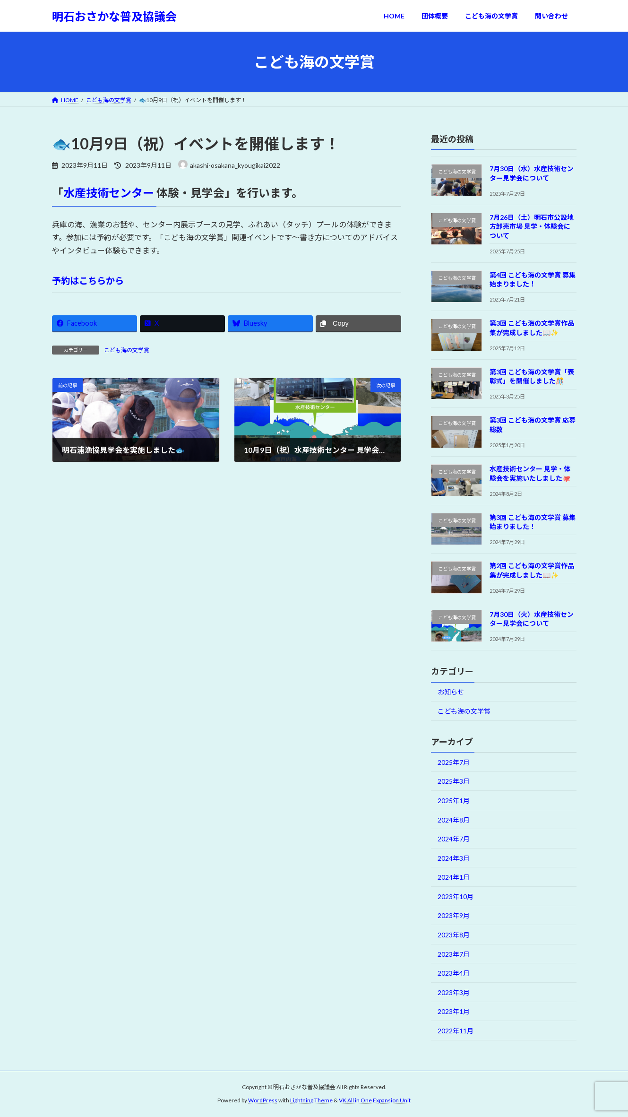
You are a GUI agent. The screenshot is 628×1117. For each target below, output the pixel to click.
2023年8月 (454, 935)
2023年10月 (455, 896)
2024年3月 (454, 858)
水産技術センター (109, 192)
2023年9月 (454, 916)
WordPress (262, 1100)
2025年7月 (454, 762)
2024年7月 (454, 839)
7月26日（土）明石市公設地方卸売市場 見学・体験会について (531, 226)
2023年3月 (454, 992)
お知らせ (451, 692)
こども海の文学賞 (126, 350)
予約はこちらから (88, 280)
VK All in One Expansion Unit (375, 1100)
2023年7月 (454, 954)
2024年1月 (454, 877)
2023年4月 (454, 973)
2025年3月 (454, 782)
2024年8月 (454, 820)
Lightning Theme (311, 1100)
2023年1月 (454, 1012)
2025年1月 (454, 801)
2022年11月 (455, 1031)
